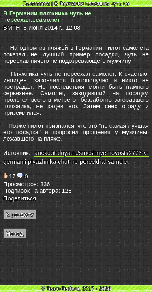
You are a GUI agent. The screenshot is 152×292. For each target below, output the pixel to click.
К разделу (19, 214)
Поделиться (19, 198)
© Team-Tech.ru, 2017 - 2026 (76, 289)
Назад (14, 233)
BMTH (11, 27)
